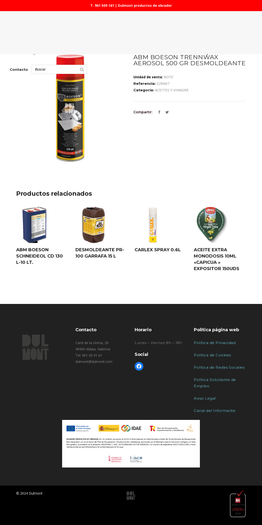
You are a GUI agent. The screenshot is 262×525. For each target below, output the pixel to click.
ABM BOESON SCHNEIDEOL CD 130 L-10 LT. (39, 256)
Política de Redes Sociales (219, 367)
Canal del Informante (214, 410)
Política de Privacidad (215, 342)
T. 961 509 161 (102, 5)
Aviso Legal (205, 398)
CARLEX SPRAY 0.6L (158, 249)
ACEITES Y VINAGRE (172, 89)
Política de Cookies (212, 355)
